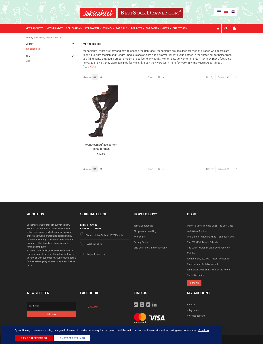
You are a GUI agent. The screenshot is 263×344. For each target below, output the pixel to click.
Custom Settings (72, 338)
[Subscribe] (51, 314)
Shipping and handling (145, 231)
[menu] (108, 28)
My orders (194, 310)
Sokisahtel (92, 307)
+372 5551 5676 (93, 243)
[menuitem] (36, 28)
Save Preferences (34, 338)
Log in (192, 304)
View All (194, 282)
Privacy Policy (141, 242)
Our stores (180, 28)
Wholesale (139, 236)
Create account (197, 315)
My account (234, 28)
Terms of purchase (143, 225)
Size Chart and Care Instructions (150, 247)
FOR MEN (39, 37)
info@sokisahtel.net (95, 254)
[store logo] (98, 13)
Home (29, 37)
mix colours (33, 48)
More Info (203, 330)
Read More (89, 66)
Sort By (210, 77)
